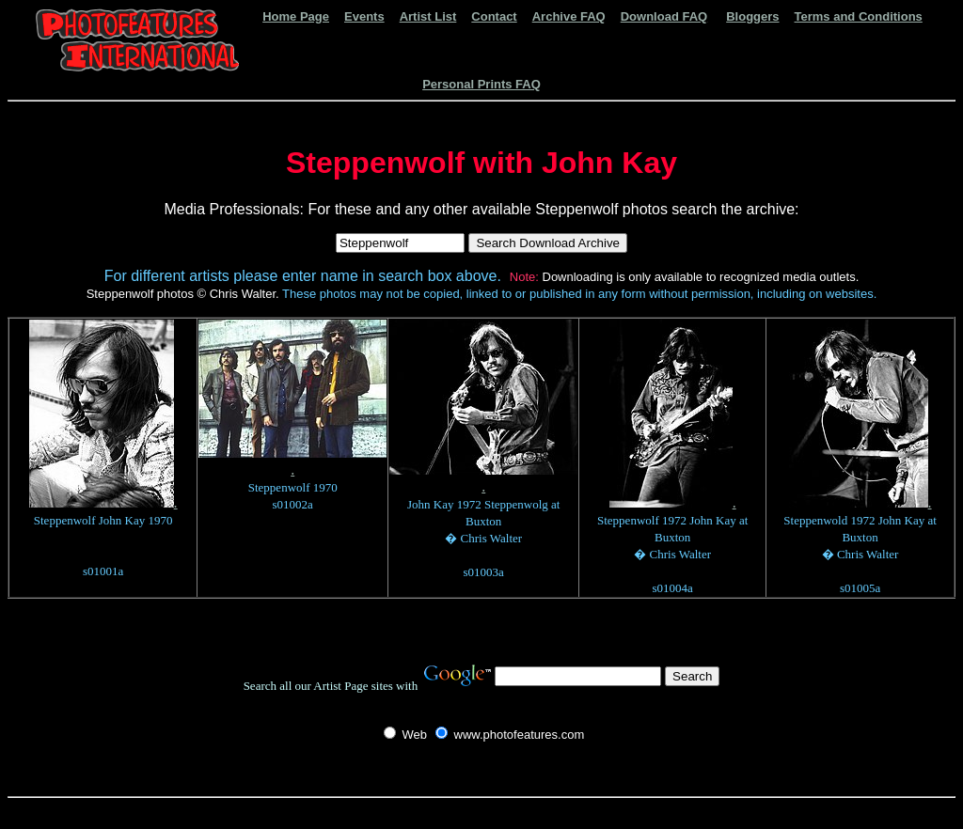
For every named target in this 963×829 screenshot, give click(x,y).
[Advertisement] (481, 812)
